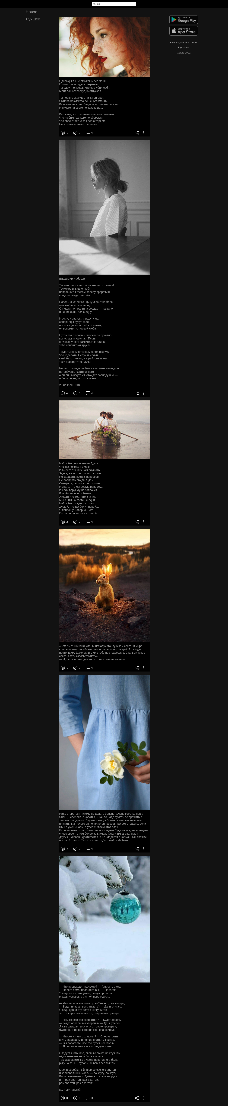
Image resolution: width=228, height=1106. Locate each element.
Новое (31, 11)
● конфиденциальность (183, 42)
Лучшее (33, 18)
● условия (184, 46)
